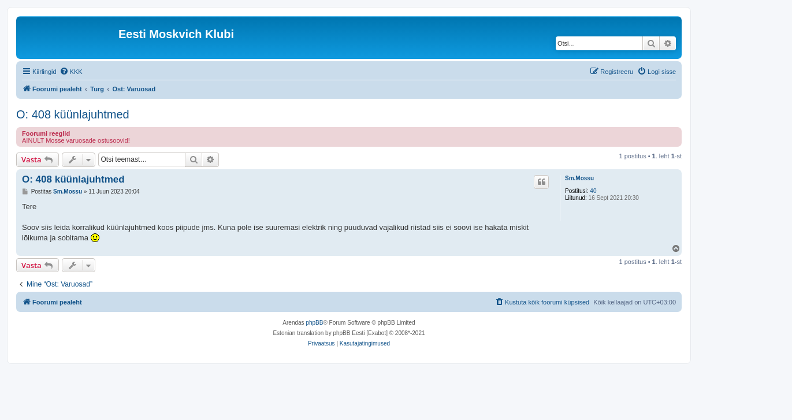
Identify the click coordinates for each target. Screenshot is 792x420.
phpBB (314, 322)
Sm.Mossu (579, 178)
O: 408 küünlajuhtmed (72, 114)
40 (593, 191)
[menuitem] (71, 72)
